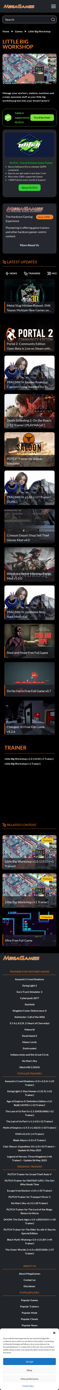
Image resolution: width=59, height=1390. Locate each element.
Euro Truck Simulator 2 (29, 991)
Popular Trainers (29, 1306)
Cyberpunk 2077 (29, 998)
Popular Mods (29, 1312)
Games (19, 31)
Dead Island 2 (29, 1035)
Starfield (29, 1004)
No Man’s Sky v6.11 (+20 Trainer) (29, 1203)
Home (6, 31)
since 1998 (44, 216)
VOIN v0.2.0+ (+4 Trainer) (29, 1133)
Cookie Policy (28, 1386)
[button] (54, 1332)
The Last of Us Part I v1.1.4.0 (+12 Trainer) (29, 1121)
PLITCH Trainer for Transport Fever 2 (29, 1196)
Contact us (30, 1279)
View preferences (29, 1378)
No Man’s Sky (29, 1060)
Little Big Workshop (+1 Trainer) (23, 763)
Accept (29, 1361)
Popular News (29, 1325)
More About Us (29, 245)
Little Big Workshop (39, 31)
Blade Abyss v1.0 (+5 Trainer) (29, 1140)
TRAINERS (32, 273)
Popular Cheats (29, 1318)
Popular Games (29, 1300)
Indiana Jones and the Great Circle (29, 1054)
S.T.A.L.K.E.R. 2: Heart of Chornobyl (29, 1023)
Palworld (30, 1029)
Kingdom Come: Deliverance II (30, 1010)
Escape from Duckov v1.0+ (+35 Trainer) (29, 1190)
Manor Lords (29, 1041)
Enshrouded (29, 1048)
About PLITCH (29, 187)
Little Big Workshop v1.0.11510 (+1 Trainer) (29, 758)
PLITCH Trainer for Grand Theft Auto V (29, 1174)
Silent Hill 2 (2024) (29, 1067)
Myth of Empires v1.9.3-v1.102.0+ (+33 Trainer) (29, 1127)
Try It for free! (42, 117)
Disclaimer (30, 1286)
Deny (29, 1370)
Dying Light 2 (29, 985)
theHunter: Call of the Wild (29, 1016)
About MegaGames (29, 1273)
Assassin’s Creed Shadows (29, 979)
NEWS (11, 273)
